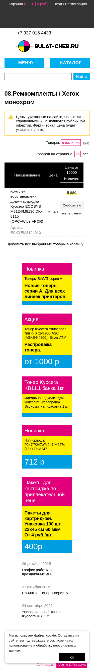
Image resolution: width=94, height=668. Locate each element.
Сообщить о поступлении (71, 206)
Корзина (16, 4)
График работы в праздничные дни (37, 572)
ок (72, 657)
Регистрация (76, 4)
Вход (57, 4)
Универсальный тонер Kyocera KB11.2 (41, 614)
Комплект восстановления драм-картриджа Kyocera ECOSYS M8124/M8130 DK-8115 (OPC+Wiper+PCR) (27, 206)
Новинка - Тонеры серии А (45, 593)
